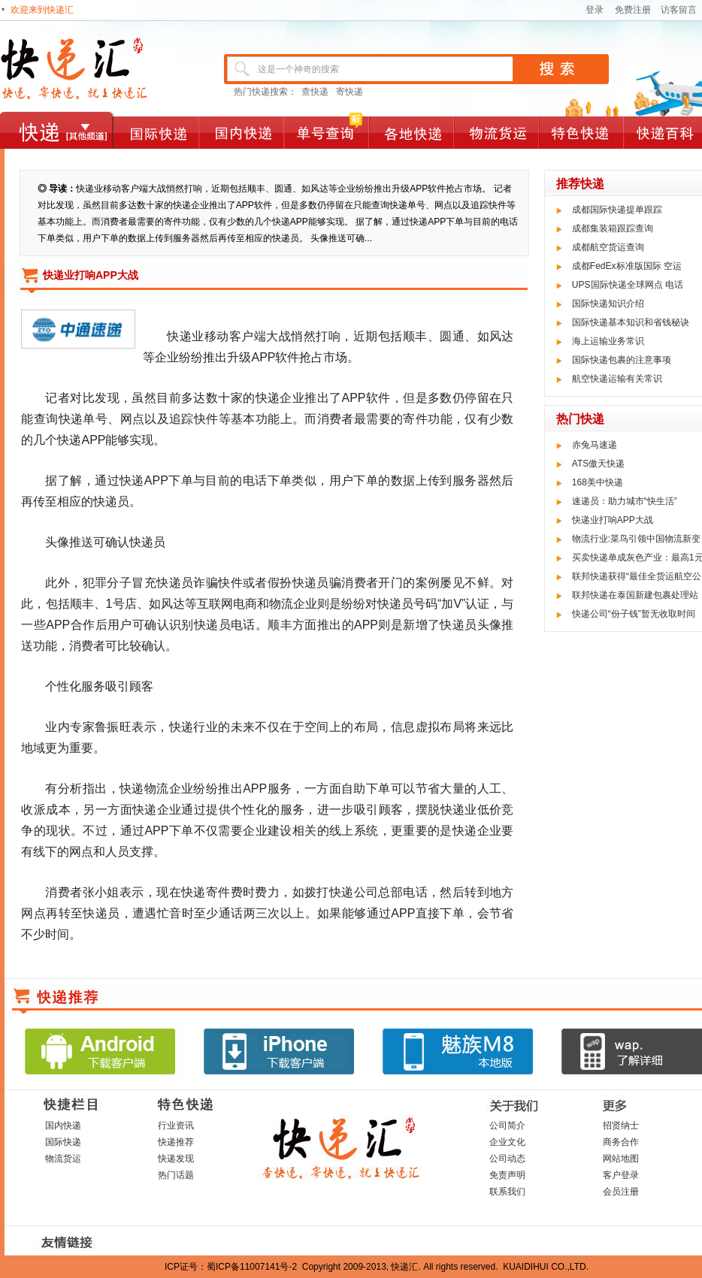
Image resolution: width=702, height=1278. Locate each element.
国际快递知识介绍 (608, 303)
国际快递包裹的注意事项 (621, 360)
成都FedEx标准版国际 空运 (627, 266)
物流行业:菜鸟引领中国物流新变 (636, 538)
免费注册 (633, 10)
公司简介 (507, 1125)
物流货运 (63, 1158)
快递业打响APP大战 (612, 520)
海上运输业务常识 (608, 341)
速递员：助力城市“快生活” (624, 501)
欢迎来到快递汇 (42, 10)
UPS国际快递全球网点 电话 (627, 284)
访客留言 (679, 10)
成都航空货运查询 (608, 247)
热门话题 (176, 1175)
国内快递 (63, 1125)
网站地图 (621, 1158)
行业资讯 (176, 1125)
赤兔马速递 (594, 445)
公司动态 (507, 1158)
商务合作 (621, 1142)
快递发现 (176, 1158)
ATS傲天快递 (598, 463)
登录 (595, 10)
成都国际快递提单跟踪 (617, 209)
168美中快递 (597, 482)
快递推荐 (176, 1142)
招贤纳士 (621, 1125)
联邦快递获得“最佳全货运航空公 (636, 576)
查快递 (314, 91)
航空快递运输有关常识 (617, 378)
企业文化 (507, 1142)
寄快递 (349, 91)
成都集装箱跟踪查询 (612, 228)
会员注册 (621, 1191)
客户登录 (621, 1175)
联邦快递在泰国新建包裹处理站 (635, 595)
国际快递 (63, 1142)
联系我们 (507, 1191)
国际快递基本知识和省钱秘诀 (630, 322)
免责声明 (507, 1175)
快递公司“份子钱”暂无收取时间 (633, 614)
